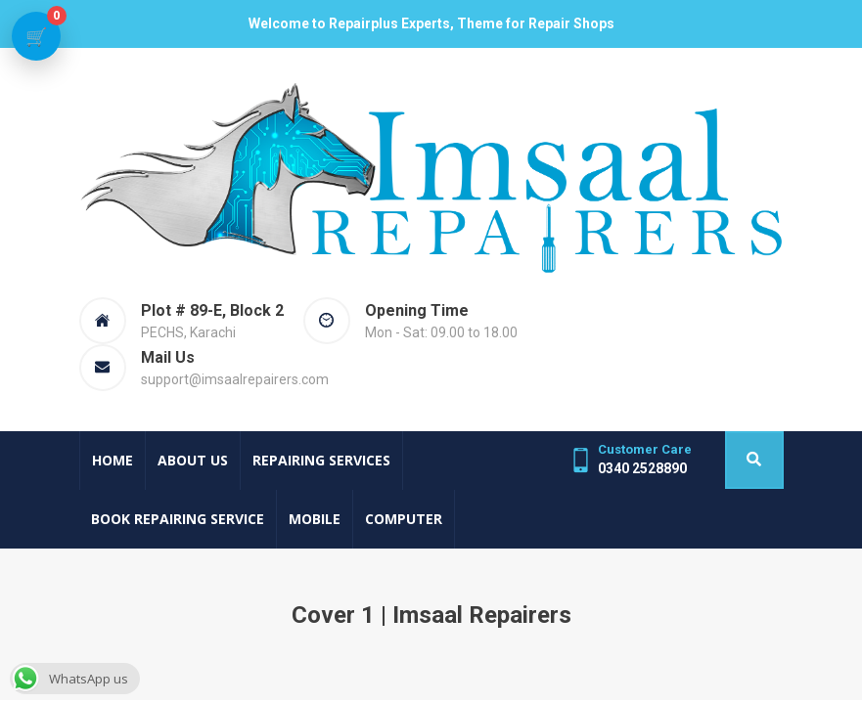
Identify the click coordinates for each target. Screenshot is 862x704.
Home (112, 460)
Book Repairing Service (177, 518)
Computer (403, 518)
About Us (193, 460)
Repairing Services (321, 460)
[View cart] (36, 36)
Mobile (314, 518)
